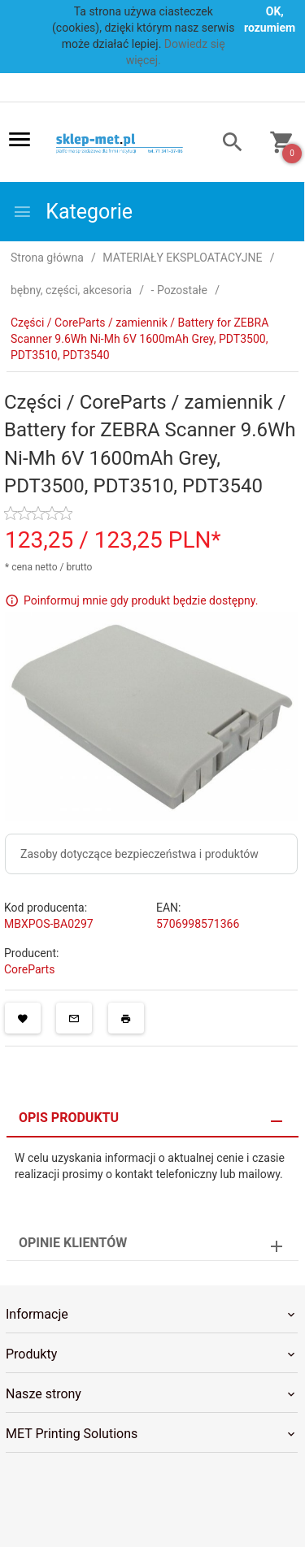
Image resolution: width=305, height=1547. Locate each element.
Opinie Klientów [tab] (73, 1242)
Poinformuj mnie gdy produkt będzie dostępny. (141, 600)
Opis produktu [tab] (69, 1117)
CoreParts (29, 969)
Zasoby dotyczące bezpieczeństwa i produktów (139, 853)
